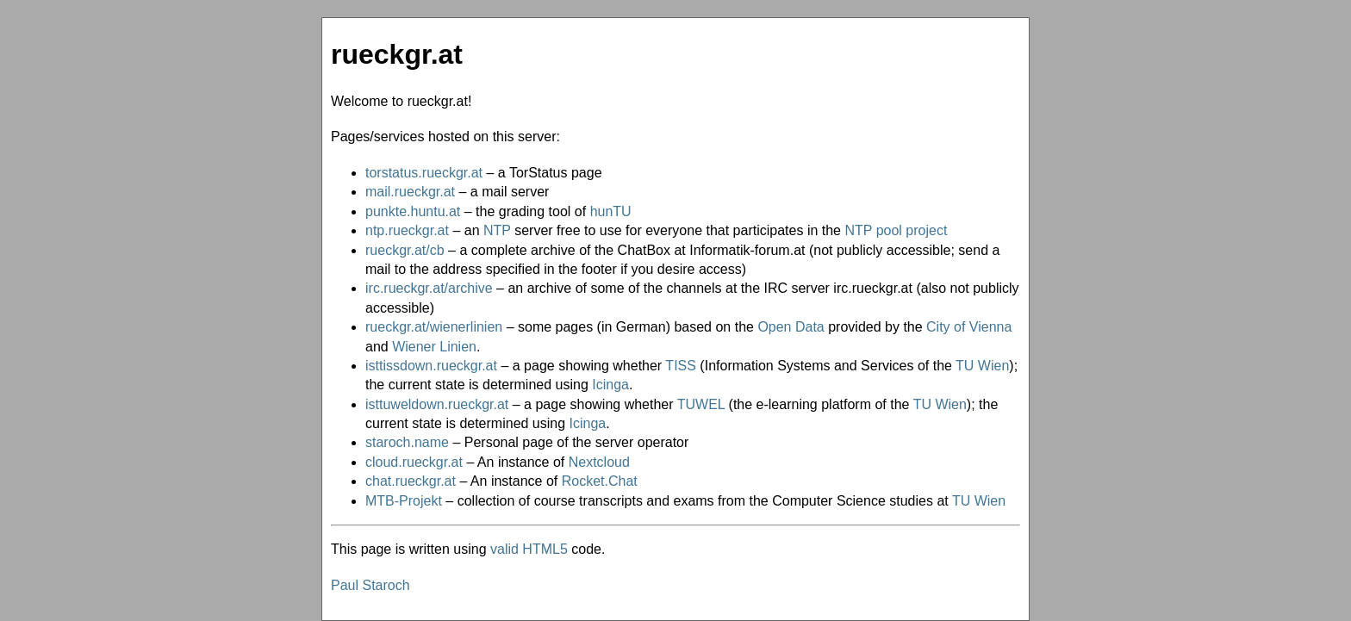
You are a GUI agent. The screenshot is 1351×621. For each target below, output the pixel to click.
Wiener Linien (434, 346)
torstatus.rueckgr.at (423, 172)
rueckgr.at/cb (405, 250)
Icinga (610, 384)
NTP (497, 230)
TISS (680, 365)
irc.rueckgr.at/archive (429, 288)
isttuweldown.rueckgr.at (436, 404)
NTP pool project (895, 230)
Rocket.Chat (600, 481)
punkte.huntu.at (412, 211)
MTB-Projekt (403, 501)
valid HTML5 (529, 549)
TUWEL (701, 404)
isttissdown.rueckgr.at (431, 365)
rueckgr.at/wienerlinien (433, 327)
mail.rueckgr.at (410, 191)
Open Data (790, 327)
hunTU (611, 211)
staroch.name (407, 442)
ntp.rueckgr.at (407, 230)
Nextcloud (599, 462)
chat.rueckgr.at (410, 481)
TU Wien (982, 365)
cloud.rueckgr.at (414, 462)
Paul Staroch (370, 585)
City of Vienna (969, 327)
